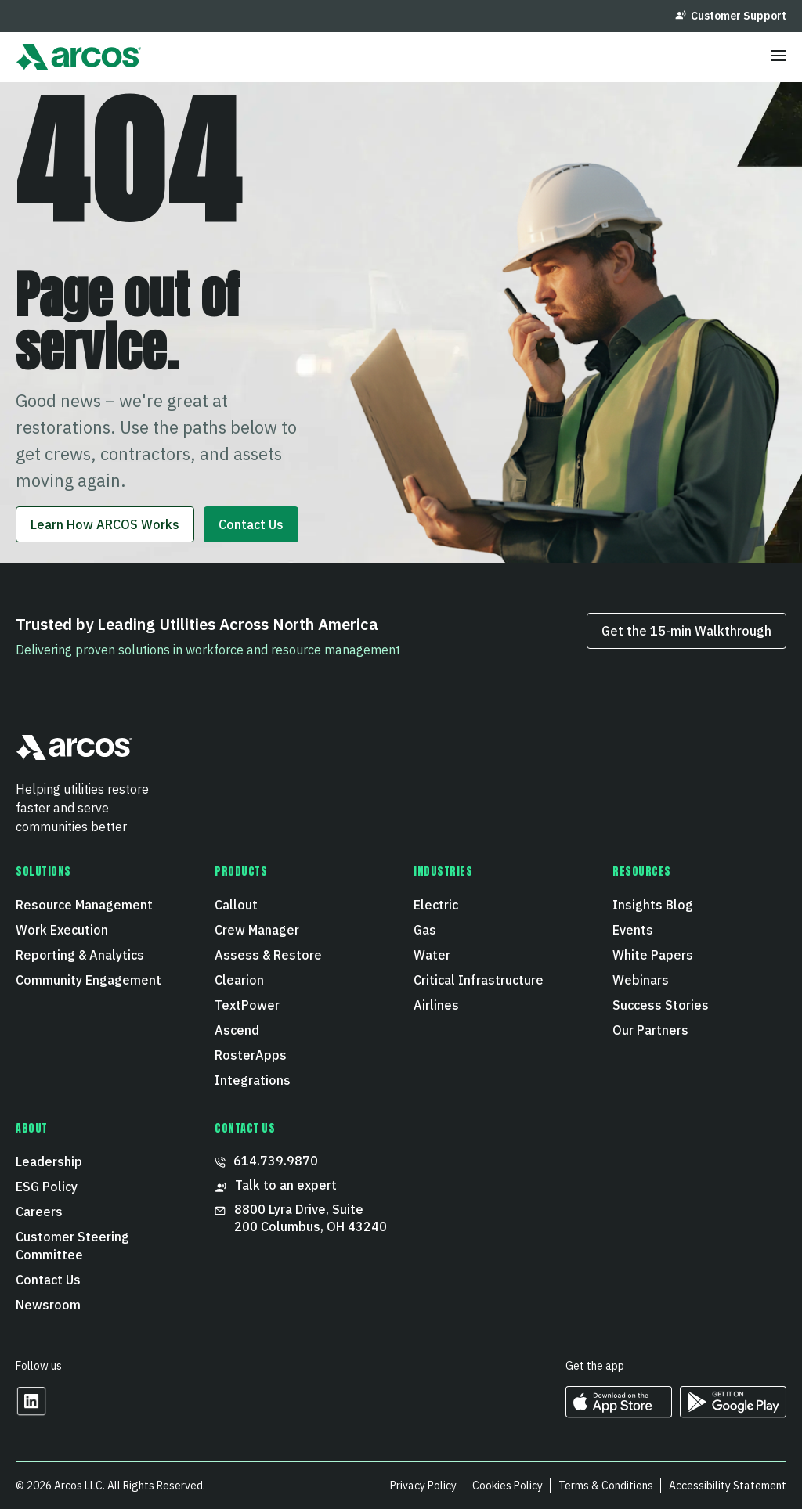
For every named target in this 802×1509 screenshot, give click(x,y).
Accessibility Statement (727, 1485)
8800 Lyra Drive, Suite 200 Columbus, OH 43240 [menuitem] (301, 1217)
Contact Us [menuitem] (48, 1280)
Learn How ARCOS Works (105, 524)
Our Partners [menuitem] (650, 1030)
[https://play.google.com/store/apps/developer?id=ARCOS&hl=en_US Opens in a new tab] (733, 1412)
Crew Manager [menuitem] (257, 930)
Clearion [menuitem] (239, 980)
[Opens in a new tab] (31, 1411)
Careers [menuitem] (39, 1211)
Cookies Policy (507, 1485)
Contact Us (251, 524)
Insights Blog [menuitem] (652, 905)
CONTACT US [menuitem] (245, 1128)
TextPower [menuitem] (247, 1005)
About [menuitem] (32, 1128)
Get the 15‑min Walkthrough (686, 631)
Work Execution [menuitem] (62, 930)
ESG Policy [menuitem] (47, 1186)
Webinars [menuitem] (640, 980)
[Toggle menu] (778, 57)
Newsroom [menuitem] (48, 1305)
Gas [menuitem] (425, 930)
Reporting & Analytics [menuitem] (80, 955)
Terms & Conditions (605, 1485)
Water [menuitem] (432, 955)
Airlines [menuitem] (436, 1005)
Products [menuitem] (241, 872)
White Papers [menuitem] (652, 955)
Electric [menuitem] (436, 905)
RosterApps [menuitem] (251, 1055)
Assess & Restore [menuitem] (268, 955)
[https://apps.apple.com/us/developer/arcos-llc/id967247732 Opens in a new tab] (618, 1412)
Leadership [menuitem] (49, 1161)
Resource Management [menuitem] (84, 905)
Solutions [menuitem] (43, 872)
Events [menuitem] (632, 930)
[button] (74, 754)
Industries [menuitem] (443, 872)
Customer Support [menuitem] (730, 16)
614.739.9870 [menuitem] (266, 1161)
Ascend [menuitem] (237, 1030)
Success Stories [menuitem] (660, 1005)
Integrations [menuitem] (253, 1080)
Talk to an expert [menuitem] (276, 1185)
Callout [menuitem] (236, 905)
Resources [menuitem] (641, 872)
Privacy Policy (423, 1485)
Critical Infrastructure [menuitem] (479, 980)
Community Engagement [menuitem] (88, 980)
